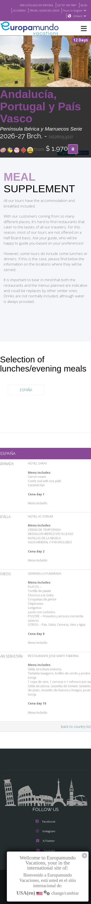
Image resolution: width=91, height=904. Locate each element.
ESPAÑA (26, 390)
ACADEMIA (16, 10)
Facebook (45, 821)
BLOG (83, 5)
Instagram (45, 831)
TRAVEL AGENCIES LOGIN (43, 10)
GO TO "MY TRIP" (65, 5)
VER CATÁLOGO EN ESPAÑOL (31, 5)
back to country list (77, 727)
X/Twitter (45, 841)
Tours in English (75, 10)
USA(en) (79, 16)
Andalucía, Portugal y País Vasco (40, 106)
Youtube (45, 850)
